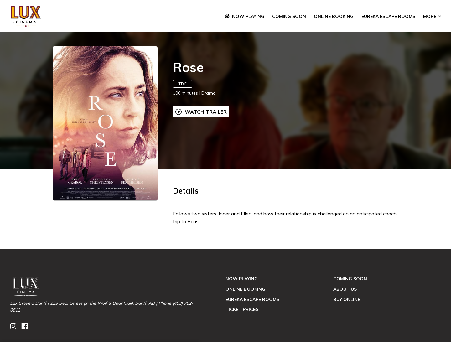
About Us (345, 289)
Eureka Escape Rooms (388, 16)
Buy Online (346, 299)
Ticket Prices (242, 309)
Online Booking (334, 16)
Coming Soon (289, 16)
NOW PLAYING (244, 16)
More (432, 16)
